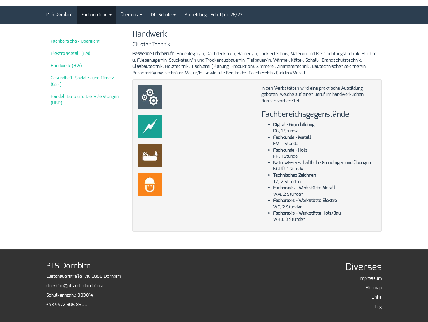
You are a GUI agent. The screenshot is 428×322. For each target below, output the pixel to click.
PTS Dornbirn (59, 14)
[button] (96, 15)
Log (378, 307)
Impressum (371, 278)
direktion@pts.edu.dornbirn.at (75, 286)
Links (376, 297)
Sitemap (374, 288)
